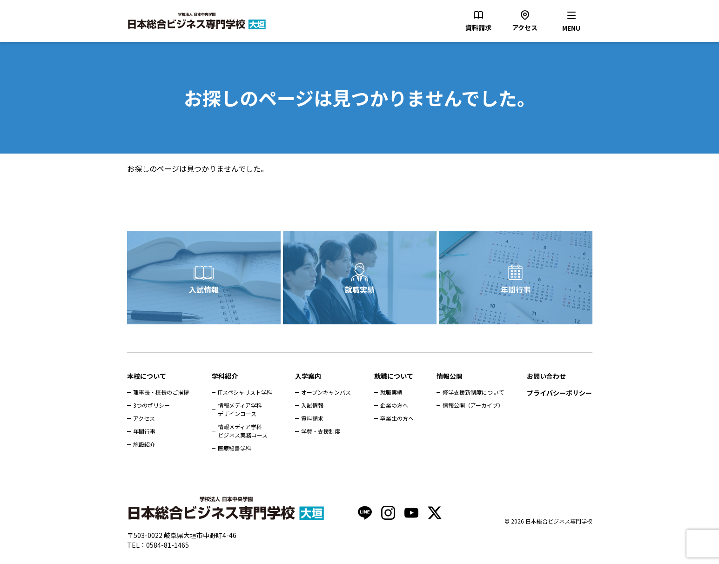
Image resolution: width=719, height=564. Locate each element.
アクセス (144, 418)
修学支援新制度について (473, 392)
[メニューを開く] (571, 21)
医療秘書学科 (234, 448)
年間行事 (516, 289)
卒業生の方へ (397, 418)
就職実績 (360, 289)
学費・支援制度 (320, 431)
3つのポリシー (151, 405)
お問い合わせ (546, 376)
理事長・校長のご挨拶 (161, 392)
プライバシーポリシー (559, 392)
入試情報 (204, 289)
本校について (146, 376)
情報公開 (450, 376)
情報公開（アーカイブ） (473, 405)
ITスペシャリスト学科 (245, 392)
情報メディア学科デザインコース (240, 409)
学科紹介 (225, 376)
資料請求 (312, 418)
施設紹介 (144, 444)
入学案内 (308, 376)
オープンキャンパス (326, 392)
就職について (393, 376)
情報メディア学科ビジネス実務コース (243, 431)
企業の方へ (394, 405)
